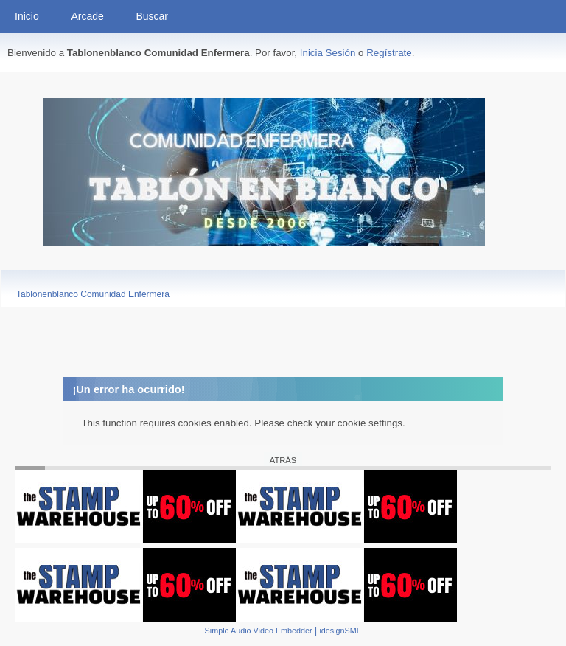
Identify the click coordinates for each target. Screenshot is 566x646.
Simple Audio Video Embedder (258, 630)
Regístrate (389, 52)
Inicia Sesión (328, 52)
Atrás (283, 460)
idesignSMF (340, 630)
